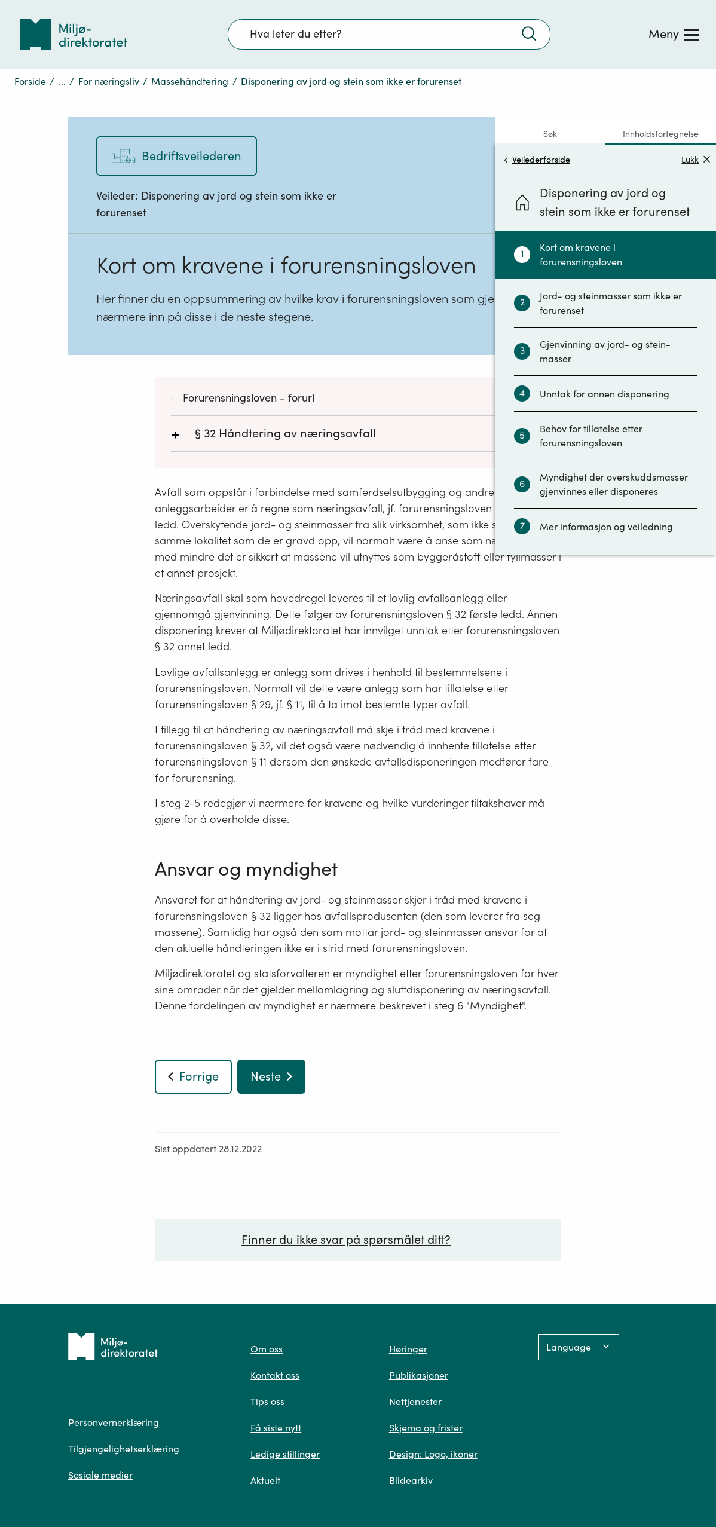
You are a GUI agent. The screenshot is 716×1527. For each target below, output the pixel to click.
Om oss (266, 1349)
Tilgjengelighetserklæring (123, 1449)
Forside (30, 81)
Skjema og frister (426, 1428)
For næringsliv (108, 81)
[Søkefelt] (389, 34)
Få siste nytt (275, 1428)
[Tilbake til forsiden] (73, 34)
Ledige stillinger (285, 1454)
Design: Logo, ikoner (433, 1454)
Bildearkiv (411, 1480)
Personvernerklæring (113, 1422)
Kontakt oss (274, 1375)
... (62, 81)
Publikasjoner (418, 1375)
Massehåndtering (189, 81)
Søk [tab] (550, 133)
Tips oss (267, 1401)
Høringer (408, 1349)
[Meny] (674, 34)
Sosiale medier (100, 1475)
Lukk (695, 159)
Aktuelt (265, 1480)
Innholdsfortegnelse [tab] (661, 133)
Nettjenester (415, 1401)
